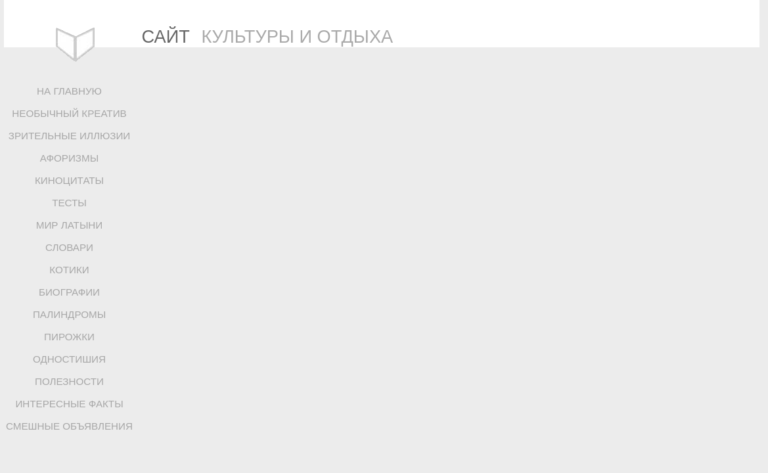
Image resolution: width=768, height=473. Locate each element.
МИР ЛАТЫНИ (69, 225)
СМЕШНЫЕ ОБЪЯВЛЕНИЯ (69, 426)
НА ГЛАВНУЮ (69, 91)
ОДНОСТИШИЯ (69, 359)
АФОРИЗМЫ (69, 158)
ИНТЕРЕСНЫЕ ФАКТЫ (69, 403)
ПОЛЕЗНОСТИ (69, 381)
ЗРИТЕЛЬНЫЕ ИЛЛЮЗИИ (70, 135)
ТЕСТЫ (69, 202)
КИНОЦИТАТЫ (69, 180)
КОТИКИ (69, 269)
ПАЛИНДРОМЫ (69, 314)
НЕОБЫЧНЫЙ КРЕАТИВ (69, 113)
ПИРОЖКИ (69, 336)
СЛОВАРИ (69, 247)
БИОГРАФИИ (69, 292)
